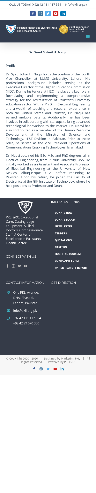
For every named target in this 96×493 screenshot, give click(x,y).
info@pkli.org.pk (76, 4)
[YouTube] (25, 266)
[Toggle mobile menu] (88, 36)
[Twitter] (19, 266)
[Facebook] (7, 266)
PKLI (77, 358)
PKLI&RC (69, 362)
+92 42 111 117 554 (27, 318)
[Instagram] (13, 266)
